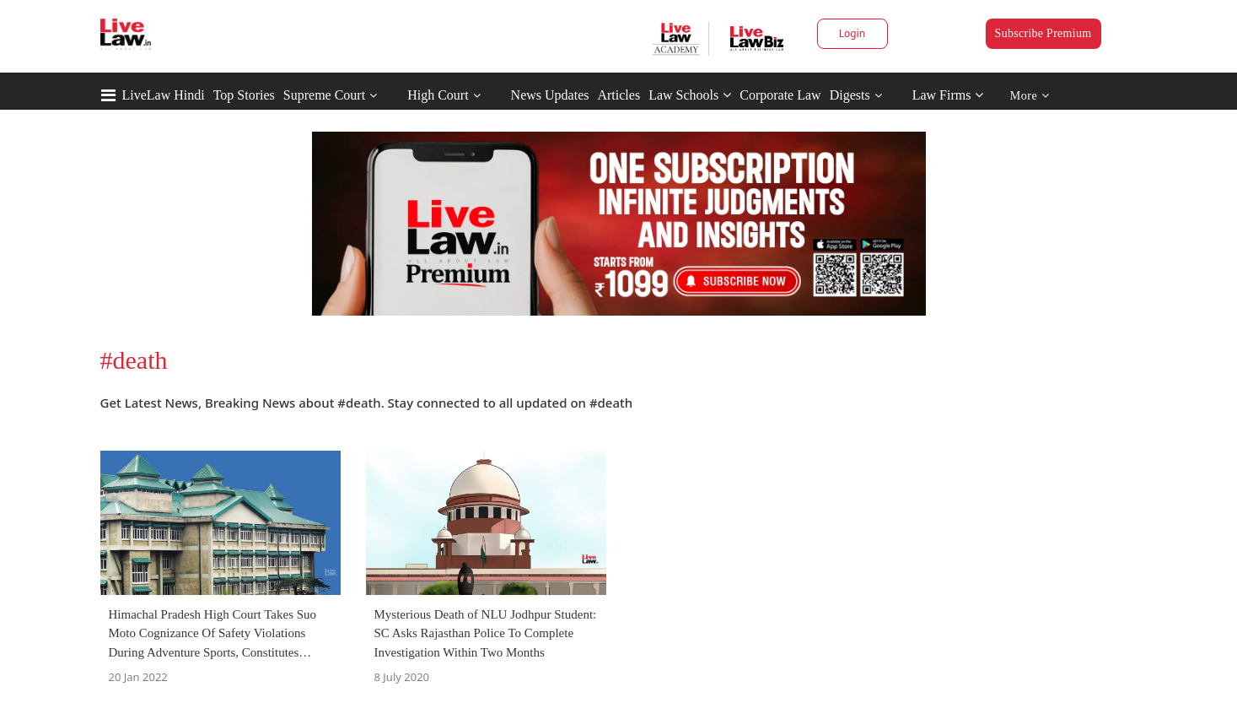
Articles (618, 95)
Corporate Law (780, 95)
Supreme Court (324, 95)
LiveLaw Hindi (163, 95)
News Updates (550, 95)
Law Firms (948, 95)
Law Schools (689, 95)
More (1030, 95)
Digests (850, 95)
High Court (437, 95)
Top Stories (244, 95)
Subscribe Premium (1043, 33)
